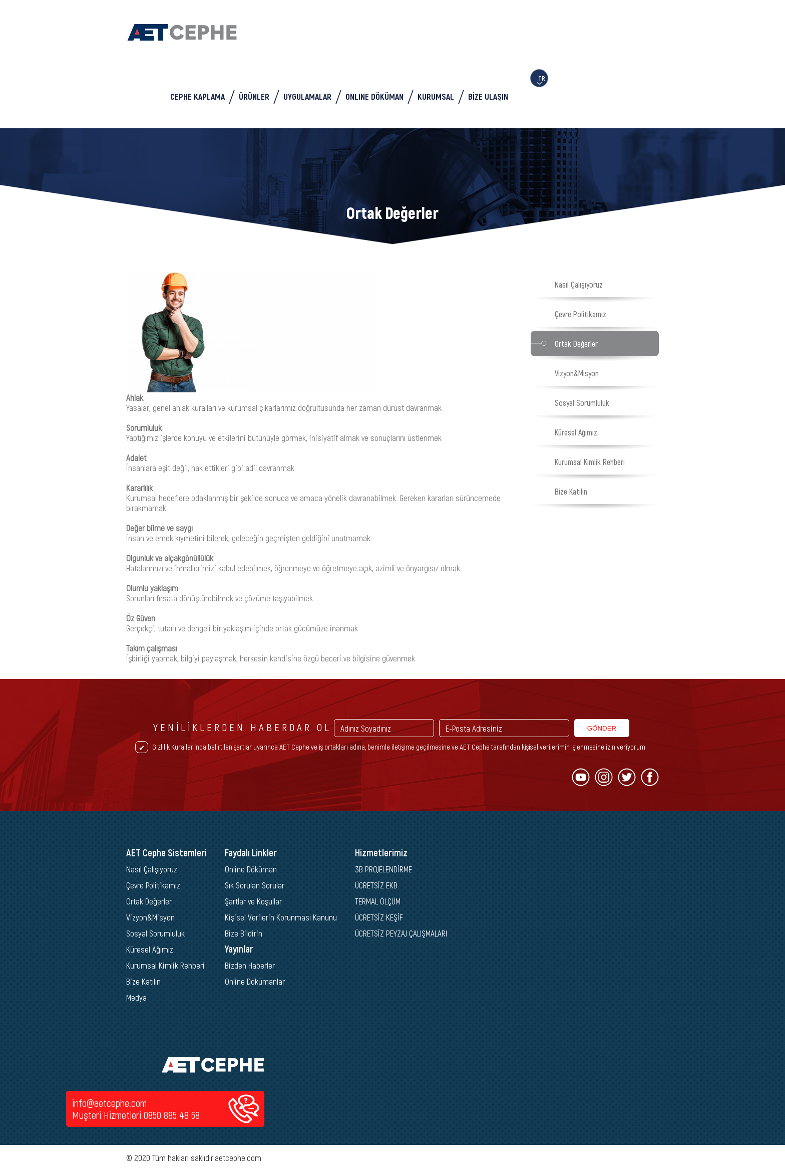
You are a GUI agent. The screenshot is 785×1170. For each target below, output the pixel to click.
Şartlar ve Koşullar (253, 901)
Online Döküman (251, 869)
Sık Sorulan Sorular (254, 885)
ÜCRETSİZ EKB (376, 885)
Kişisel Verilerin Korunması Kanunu (281, 917)
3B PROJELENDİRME (383, 869)
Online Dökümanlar (255, 981)
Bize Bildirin (243, 933)
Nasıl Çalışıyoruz (579, 284)
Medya (136, 997)
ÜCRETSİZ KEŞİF (379, 917)
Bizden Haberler (250, 965)
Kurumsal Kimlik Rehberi (590, 461)
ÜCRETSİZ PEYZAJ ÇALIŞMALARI (401, 933)
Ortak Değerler (576, 343)
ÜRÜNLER (254, 96)
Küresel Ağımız (576, 432)
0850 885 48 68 (172, 1115)
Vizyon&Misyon (577, 373)
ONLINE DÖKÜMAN (374, 96)
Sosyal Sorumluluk (582, 402)
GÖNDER (602, 728)
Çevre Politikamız (580, 314)
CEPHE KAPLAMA (197, 96)
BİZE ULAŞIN (488, 96)
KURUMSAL (436, 96)
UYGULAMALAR (307, 96)
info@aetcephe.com (109, 1103)
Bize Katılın (571, 491)
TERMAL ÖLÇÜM (378, 901)
